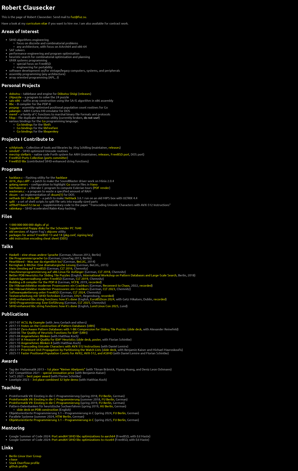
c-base (13, 459)
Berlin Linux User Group (25, 456)
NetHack (70, 198)
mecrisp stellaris (20, 154)
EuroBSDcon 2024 (102, 299)
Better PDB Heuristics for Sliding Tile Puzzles (39, 275)
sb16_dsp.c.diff (19, 181)
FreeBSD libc (17, 161)
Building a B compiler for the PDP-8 (33, 282)
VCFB (75, 282)
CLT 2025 (84, 302)
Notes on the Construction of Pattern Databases (53, 325)
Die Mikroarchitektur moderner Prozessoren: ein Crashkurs (49, 285)
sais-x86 (14, 100)
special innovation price (58, 372)
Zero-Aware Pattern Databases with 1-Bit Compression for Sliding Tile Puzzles (74, 329)
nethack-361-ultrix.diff (24, 198)
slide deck (135, 329)
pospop (14, 107)
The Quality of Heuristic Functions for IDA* (50, 332)
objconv (52, 231)
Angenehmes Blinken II (36, 343)
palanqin (15, 111)
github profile (18, 466)
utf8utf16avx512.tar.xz (24, 205)
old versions (17, 231)
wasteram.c (17, 191)
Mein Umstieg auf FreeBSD (27, 268)
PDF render (101, 188)
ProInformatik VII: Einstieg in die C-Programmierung (44, 399)
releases (84, 93)
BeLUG (81, 261)
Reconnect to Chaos (116, 285)
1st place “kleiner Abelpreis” (66, 369)
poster (96, 339)
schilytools (16, 147)
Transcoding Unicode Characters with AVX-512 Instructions (60, 346)
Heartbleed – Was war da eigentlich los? (36, 261)
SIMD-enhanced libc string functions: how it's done (43, 299)
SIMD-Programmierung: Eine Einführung (36, 302)
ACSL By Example (33, 322)
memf (13, 114)
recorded (95, 282)
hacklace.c (16, 177)
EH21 (78, 295)
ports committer (56, 157)
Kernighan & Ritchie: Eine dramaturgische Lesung (42, 265)
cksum (13, 194)
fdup (12, 117)
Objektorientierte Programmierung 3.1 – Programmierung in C (51, 420)
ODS (64, 238)
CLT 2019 (82, 278)
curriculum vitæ (36, 23)
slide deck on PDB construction (37, 409)
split (12, 201)
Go (44, 121)
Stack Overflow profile (24, 463)
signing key (84, 235)
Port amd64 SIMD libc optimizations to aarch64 (83, 436)
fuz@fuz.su (78, 17)
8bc (11, 104)
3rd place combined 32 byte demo (55, 379)
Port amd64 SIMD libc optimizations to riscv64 (83, 439)
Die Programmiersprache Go (28, 258)
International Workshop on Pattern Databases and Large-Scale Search (130, 275)
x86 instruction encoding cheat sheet (34, 238)
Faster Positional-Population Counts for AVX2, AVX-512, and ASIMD (67, 353)
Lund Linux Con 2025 (104, 306)
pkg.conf (69, 235)
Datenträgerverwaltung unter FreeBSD (35, 278)
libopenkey (51, 131)
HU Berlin (106, 406)
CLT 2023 (109, 289)
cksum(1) (57, 194)
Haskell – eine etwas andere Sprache (33, 254)
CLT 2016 (66, 268)
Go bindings (25, 124)
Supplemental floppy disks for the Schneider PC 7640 (45, 228)
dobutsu (14, 93)
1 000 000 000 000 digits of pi (29, 224)
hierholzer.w (17, 188)
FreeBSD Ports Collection (26, 157)
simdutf (14, 151)
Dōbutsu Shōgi (67, 93)
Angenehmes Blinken (35, 336)
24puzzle (15, 97)
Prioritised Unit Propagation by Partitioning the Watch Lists (61, 349)
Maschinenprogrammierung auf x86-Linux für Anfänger (46, 272)
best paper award (38, 376)
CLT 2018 (104, 272)
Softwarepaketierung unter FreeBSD (34, 292)
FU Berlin (105, 396)
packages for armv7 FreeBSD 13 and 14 (35, 235)
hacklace (61, 177)
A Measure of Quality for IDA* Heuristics (48, 339)
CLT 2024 (79, 292)
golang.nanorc (18, 184)
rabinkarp (15, 208)
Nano (93, 184)
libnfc (47, 124)
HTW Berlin (63, 416)
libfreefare (51, 128)
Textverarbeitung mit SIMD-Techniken (34, 295)
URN (91, 325)
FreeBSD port (120, 154)
